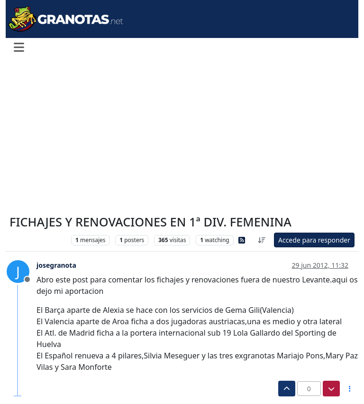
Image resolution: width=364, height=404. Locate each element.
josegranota (56, 265)
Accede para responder (314, 239)
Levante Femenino (38, 240)
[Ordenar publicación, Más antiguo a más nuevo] (261, 240)
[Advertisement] (182, 136)
